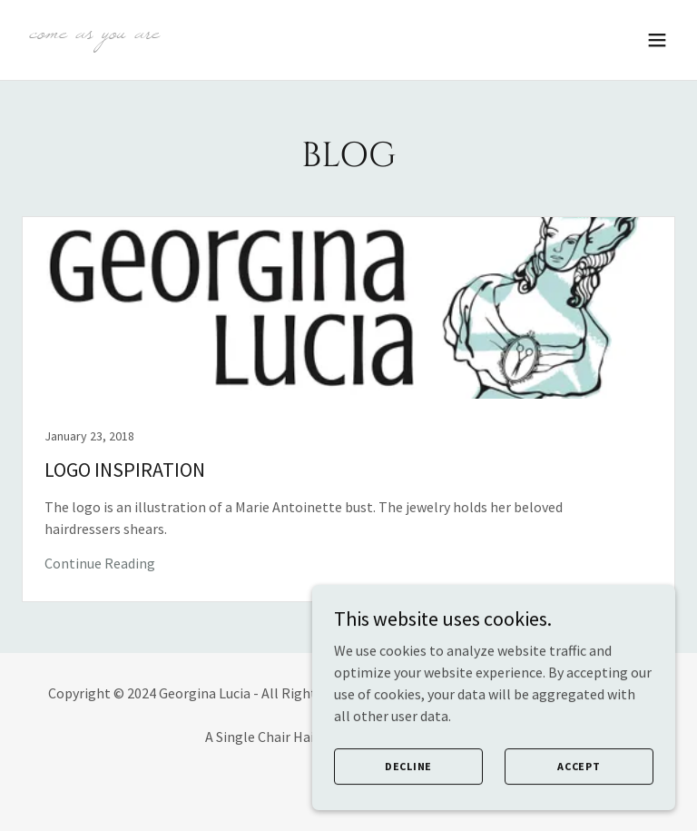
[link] (94, 33)
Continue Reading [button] (99, 563)
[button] (657, 40)
